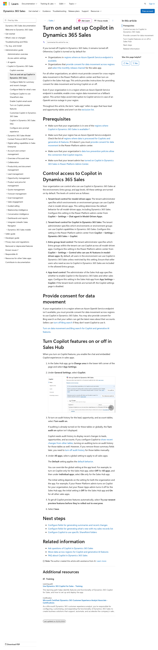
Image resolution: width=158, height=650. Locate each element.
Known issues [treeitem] (11, 250)
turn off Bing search (63, 322)
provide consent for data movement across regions (90, 64)
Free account (147, 11)
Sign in (152, 3)
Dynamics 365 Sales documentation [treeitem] (20, 25)
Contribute (49, 641)
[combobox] (19, 20)
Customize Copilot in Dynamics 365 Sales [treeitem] (23, 114)
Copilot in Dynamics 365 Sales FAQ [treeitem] (22, 122)
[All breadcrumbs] (45, 20)
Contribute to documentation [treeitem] (17, 262)
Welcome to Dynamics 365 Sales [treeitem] (19, 29)
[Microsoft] (5, 3)
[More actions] (112, 20)
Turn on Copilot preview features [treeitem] (20, 107)
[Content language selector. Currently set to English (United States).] (15, 635)
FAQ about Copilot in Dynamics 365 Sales (67, 555)
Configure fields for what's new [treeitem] (23, 89)
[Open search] (145, 3)
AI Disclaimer (8, 641)
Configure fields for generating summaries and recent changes (77, 525)
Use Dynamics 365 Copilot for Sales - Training (62, 586)
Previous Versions (25, 641)
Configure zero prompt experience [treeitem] (19, 130)
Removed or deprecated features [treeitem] (19, 246)
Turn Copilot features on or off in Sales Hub (137, 40)
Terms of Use (100, 641)
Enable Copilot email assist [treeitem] (21, 101)
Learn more (101, 561)
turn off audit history (75, 450)
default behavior (85, 461)
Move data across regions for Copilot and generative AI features (78, 551)
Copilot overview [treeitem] (17, 70)
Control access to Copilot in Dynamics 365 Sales (134, 30)
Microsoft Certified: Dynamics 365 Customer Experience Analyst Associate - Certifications (75, 601)
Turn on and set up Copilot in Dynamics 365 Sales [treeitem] (22, 76)
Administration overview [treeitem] (18, 54)
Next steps (127, 45)
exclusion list (88, 109)
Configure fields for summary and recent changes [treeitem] (22, 84)
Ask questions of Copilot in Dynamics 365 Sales (70, 548)
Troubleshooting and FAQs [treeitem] (16, 42)
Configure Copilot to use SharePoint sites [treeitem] (20, 95)
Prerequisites (128, 25)
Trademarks (113, 641)
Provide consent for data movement (138, 35)
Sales (51, 20)
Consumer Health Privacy (78, 641)
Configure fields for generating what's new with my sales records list (80, 528)
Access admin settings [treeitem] (17, 58)
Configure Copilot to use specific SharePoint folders (72, 532)
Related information (131, 48)
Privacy (60, 641)
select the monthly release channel (68, 67)
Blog (37, 641)
